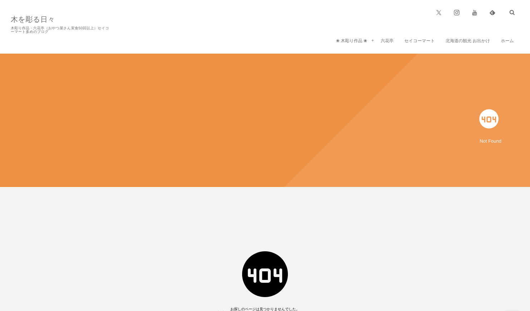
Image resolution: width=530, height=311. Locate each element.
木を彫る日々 (33, 19)
